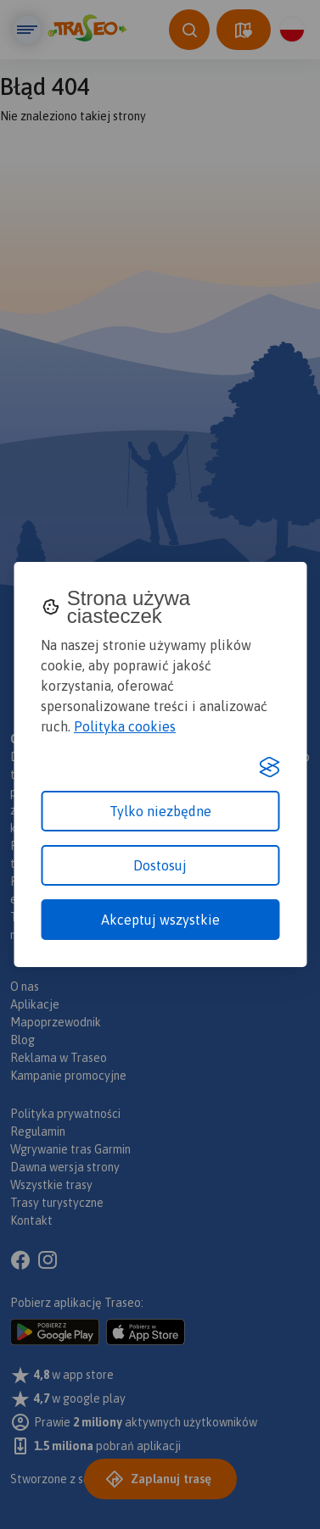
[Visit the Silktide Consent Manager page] (269, 767)
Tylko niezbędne (160, 811)
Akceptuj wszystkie (160, 919)
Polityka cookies (125, 726)
